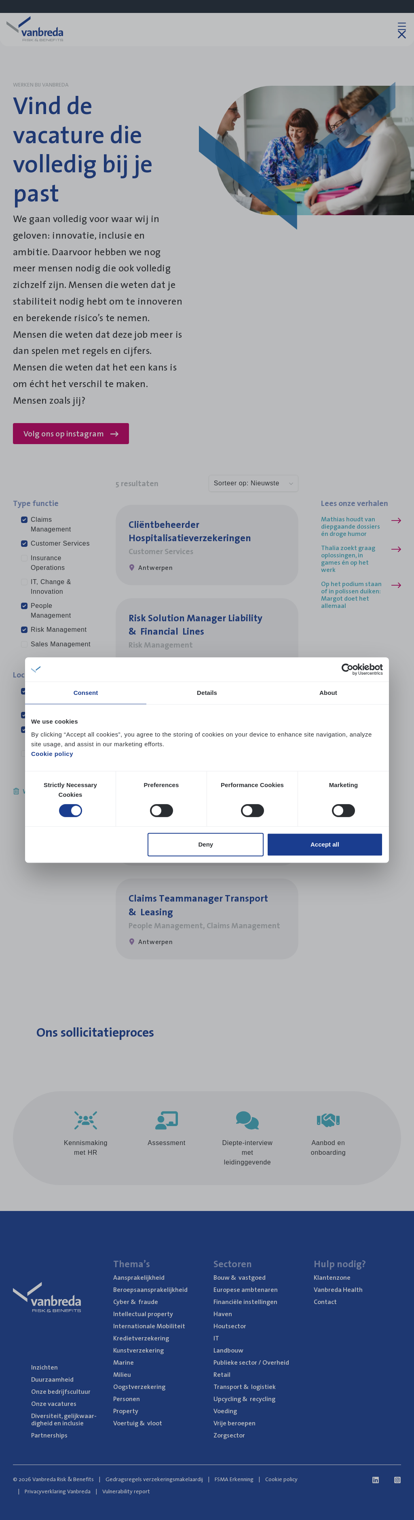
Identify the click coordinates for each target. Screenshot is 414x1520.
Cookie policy (52, 753)
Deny (206, 844)
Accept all (324, 844)
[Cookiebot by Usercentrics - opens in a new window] (347, 669)
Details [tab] (207, 692)
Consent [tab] (86, 692)
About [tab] (328, 692)
